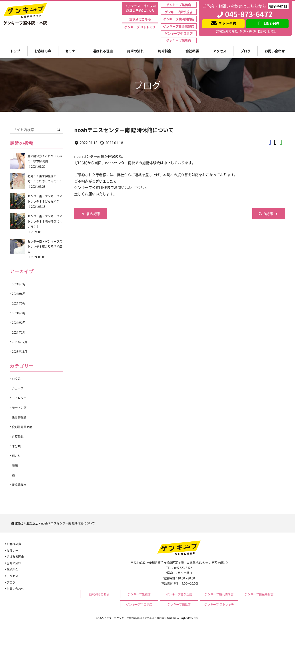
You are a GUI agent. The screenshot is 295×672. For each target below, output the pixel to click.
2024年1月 (19, 332)
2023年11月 (19, 351)
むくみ (16, 378)
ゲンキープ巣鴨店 (178, 4)
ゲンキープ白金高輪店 (178, 26)
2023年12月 (19, 342)
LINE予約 (267, 23)
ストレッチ (19, 398)
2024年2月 (19, 322)
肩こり (16, 456)
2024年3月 (19, 313)
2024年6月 (19, 293)
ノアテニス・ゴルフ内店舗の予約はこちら (140, 8)
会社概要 (192, 50)
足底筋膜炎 (19, 484)
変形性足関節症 (22, 427)
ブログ (246, 50)
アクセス (219, 50)
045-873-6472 (244, 14)
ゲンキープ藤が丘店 (179, 12)
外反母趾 (18, 436)
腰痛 (15, 465)
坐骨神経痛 (19, 417)
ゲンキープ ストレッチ (140, 27)
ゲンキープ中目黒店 (179, 33)
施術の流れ (135, 50)
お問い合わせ (275, 50)
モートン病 (19, 407)
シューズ (18, 388)
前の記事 (90, 213)
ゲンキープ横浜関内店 (178, 19)
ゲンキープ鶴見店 (178, 40)
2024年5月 (19, 303)
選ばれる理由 (103, 50)
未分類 (16, 446)
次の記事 (269, 213)
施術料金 (164, 50)
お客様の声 (42, 50)
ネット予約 (223, 23)
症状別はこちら (140, 19)
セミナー (72, 50)
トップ (15, 50)
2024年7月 (19, 284)
